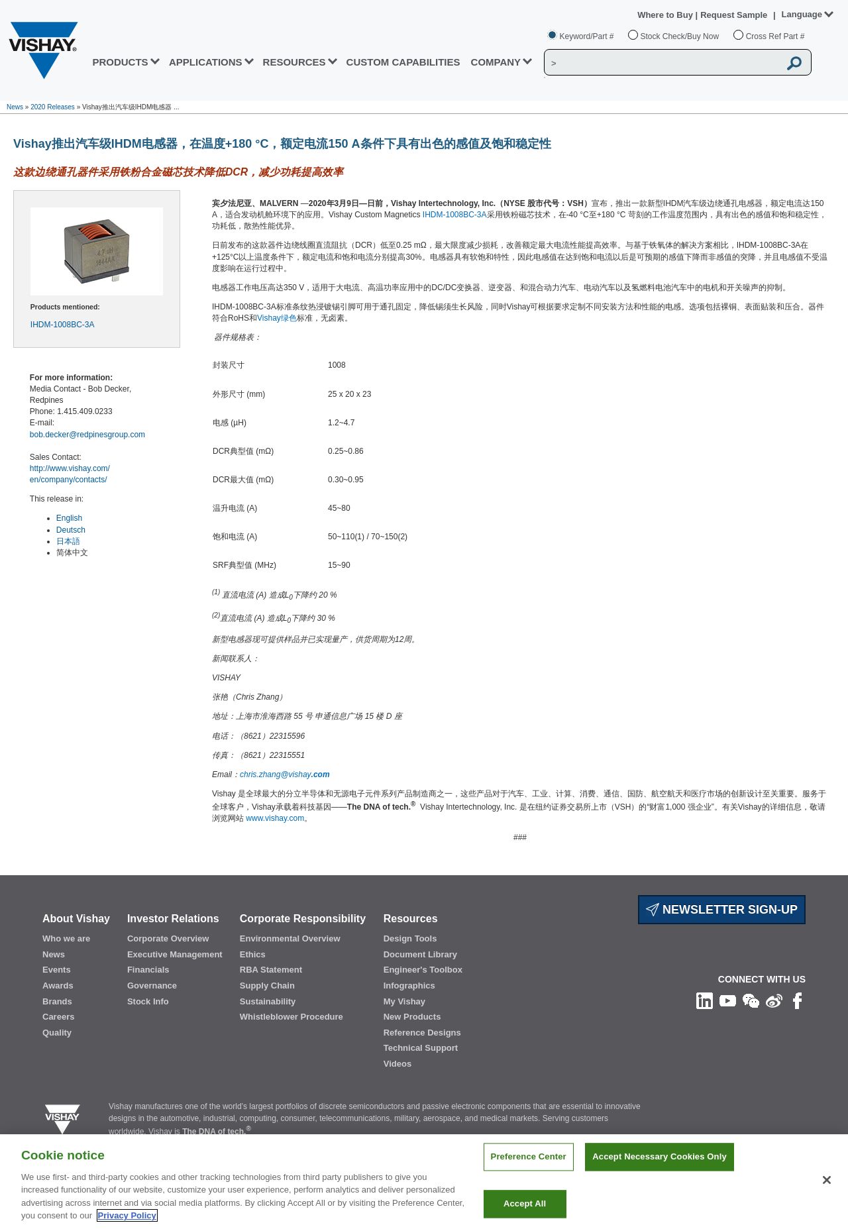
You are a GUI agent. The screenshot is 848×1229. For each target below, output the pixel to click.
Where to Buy (666, 15)
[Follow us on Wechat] (751, 1000)
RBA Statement (271, 970)
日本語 (68, 541)
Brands (57, 1001)
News (15, 107)
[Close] (826, 1198)
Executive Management (175, 954)
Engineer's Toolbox (423, 970)
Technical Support (421, 1048)
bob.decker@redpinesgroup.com (87, 434)
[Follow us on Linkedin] (704, 1000)
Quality (57, 1033)
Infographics (409, 985)
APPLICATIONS (205, 62)
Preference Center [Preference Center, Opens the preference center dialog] (528, 1176)
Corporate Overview (168, 938)
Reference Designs (422, 1033)
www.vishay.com (275, 818)
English (69, 518)
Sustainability (268, 1001)
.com (320, 774)
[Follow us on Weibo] (774, 1000)
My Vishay (404, 1001)
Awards (58, 985)
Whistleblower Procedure (291, 1017)
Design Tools (410, 938)
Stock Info (148, 1001)
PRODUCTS (120, 62)
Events (56, 970)
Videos (397, 1064)
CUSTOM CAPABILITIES (403, 62)
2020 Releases (52, 107)
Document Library (420, 954)
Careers (58, 1017)
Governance (152, 985)
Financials (148, 970)
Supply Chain (267, 985)
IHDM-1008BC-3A (62, 324)
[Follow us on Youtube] (727, 1000)
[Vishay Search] (662, 63)
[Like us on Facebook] (797, 1000)
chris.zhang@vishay (275, 774)
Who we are (66, 938)
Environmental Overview (290, 938)
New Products (412, 1017)
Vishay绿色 (277, 318)
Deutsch (70, 530)
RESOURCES (294, 62)
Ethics (253, 954)
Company (496, 62)
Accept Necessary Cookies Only (659, 1176)
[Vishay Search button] (794, 63)
